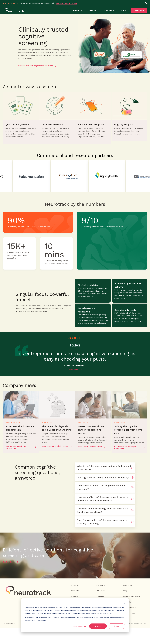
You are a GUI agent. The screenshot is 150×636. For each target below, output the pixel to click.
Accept (98, 626)
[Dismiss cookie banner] (124, 603)
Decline (116, 626)
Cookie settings (79, 626)
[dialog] (75, 615)
